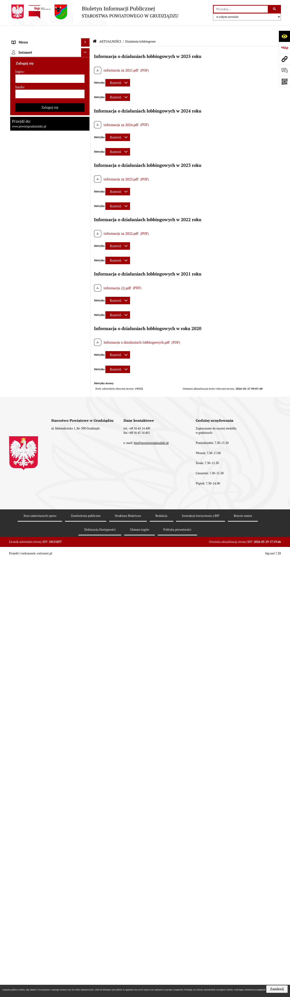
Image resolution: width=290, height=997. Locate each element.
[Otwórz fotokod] (284, 81)
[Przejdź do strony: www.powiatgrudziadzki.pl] (284, 59)
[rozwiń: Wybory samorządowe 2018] (86, 358)
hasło (19, 888)
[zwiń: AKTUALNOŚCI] (86, 204)
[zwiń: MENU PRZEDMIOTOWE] (86, 40)
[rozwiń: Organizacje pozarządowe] (86, 588)
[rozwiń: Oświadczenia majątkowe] (86, 182)
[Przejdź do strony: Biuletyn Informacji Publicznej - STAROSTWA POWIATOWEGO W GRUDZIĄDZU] (93, 12)
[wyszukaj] (240, 9)
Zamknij (277, 989)
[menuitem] (49, 51)
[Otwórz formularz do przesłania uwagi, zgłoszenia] (284, 70)
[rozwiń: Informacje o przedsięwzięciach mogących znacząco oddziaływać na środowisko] (86, 438)
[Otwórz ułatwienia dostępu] (284, 36)
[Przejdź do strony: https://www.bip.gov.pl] (284, 47)
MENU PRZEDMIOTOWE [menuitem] (31, 39)
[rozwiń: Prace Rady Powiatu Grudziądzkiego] (86, 193)
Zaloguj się (49, 908)
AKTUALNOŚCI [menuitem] (23, 204)
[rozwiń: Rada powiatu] (86, 74)
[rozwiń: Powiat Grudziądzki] (86, 51)
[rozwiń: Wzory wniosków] (86, 318)
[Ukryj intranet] (85, 853)
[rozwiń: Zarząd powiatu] (86, 96)
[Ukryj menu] (85, 31)
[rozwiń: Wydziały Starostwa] (86, 154)
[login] (50, 879)
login (19, 873)
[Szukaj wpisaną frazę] (274, 9)
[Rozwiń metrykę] (117, 71)
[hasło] (50, 895)
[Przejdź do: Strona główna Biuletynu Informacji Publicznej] (95, 30)
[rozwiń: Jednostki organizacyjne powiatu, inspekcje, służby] (86, 165)
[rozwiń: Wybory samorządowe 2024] (86, 347)
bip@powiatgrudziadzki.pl (151, 978)
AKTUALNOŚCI (110, 30)
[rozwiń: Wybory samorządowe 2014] (86, 369)
